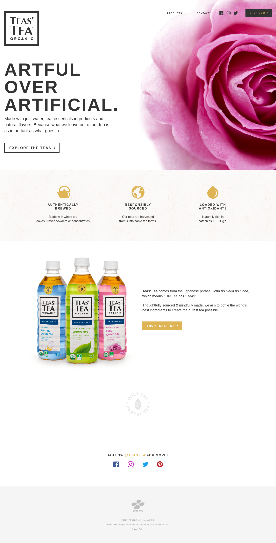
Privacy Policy (138, 529)
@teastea (135, 455)
